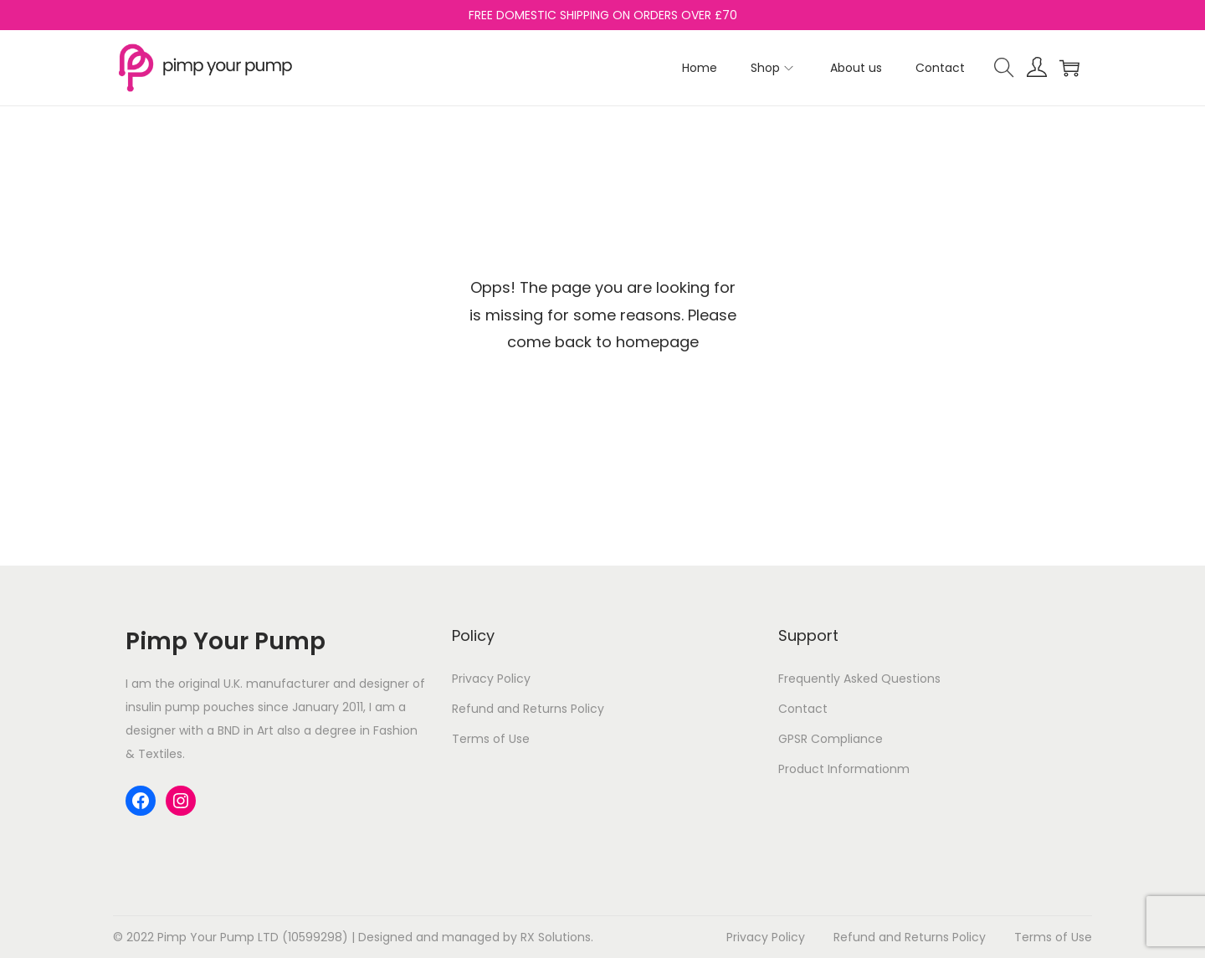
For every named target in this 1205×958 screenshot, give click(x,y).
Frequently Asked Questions (859, 678)
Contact (803, 708)
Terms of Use (491, 738)
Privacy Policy (491, 678)
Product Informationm (844, 769)
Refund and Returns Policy (528, 708)
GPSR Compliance (830, 738)
